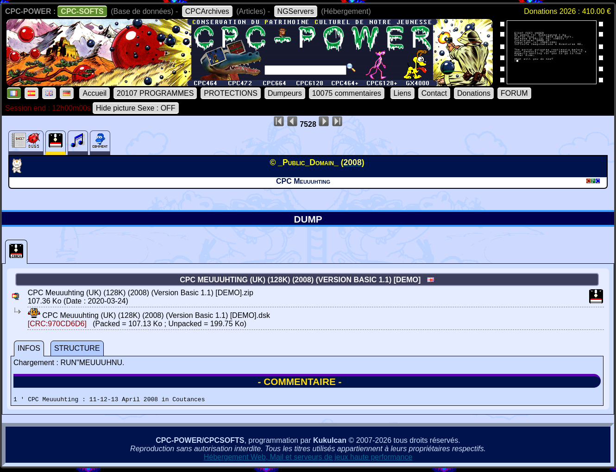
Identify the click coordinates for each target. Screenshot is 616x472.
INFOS (29, 348)
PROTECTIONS (231, 93)
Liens (402, 93)
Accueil (94, 93)
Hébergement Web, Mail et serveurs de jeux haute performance (308, 458)
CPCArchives (207, 11)
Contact (434, 93)
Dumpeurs (285, 93)
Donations (473, 93)
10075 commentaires (346, 93)
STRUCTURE (77, 348)
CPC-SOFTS (82, 11)
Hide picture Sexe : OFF (136, 108)
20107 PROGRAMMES (155, 93)
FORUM (514, 93)
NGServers (295, 11)
